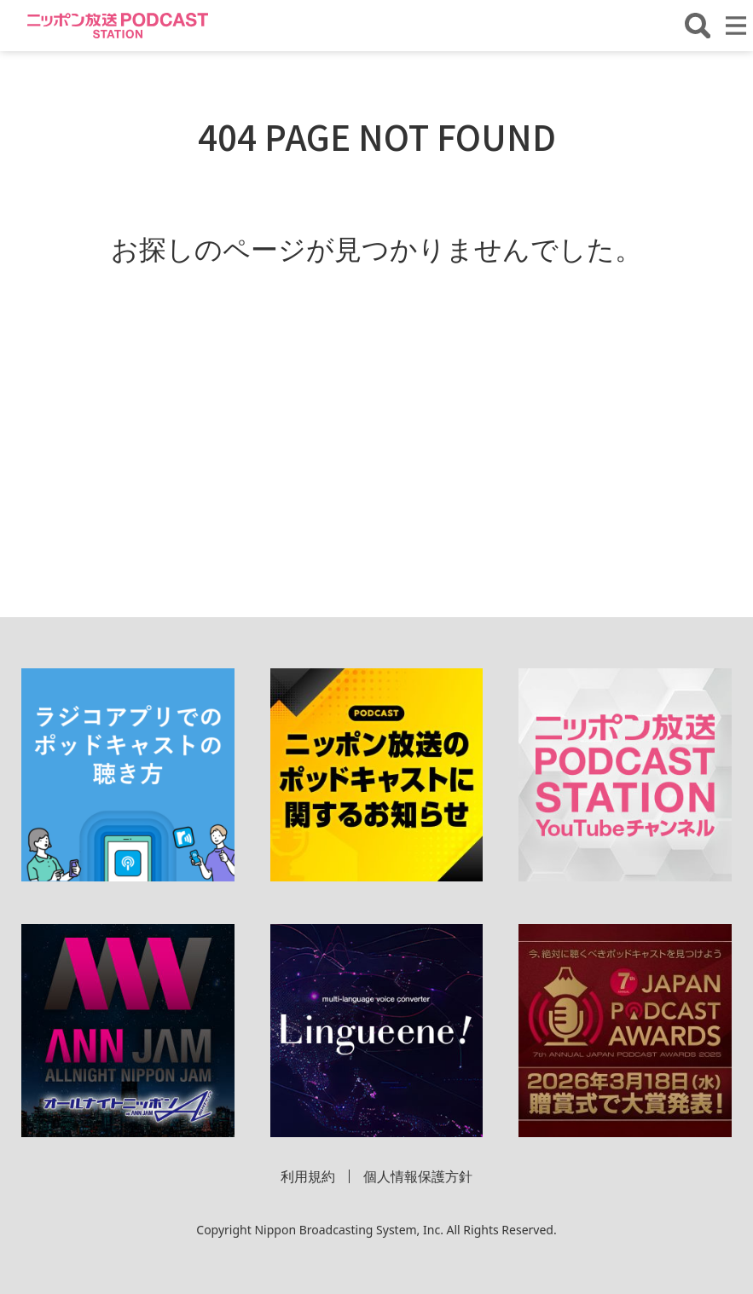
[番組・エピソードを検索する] (697, 25)
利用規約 (308, 1176)
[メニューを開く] (736, 26)
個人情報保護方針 (417, 1176)
